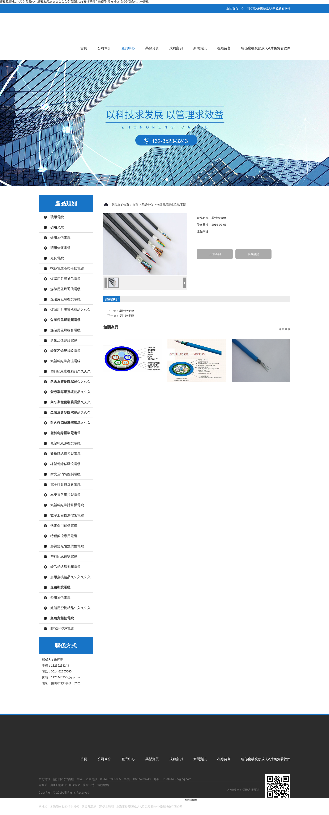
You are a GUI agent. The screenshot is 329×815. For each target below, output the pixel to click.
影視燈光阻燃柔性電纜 (67, 546)
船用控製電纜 (60, 587)
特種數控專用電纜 (63, 536)
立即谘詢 (215, 254)
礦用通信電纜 (60, 237)
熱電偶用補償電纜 (63, 525)
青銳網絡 (103, 785)
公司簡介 (104, 48)
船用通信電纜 (60, 597)
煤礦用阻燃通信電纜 (65, 278)
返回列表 (284, 329)
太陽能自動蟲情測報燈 (64, 806)
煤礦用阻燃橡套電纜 (65, 330)
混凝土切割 (106, 806)
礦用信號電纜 (60, 248)
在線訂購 (253, 254)
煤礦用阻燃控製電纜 (65, 299)
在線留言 (224, 48)
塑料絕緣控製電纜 (63, 433)
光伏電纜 (57, 258)
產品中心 (128, 48)
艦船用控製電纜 (62, 628)
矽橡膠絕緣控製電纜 (65, 453)
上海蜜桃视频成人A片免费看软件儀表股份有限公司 (149, 806)
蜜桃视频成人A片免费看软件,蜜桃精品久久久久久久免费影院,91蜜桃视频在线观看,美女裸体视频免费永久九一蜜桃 (74, 1)
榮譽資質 (152, 48)
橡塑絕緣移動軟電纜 (65, 464)
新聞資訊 (200, 48)
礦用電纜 (57, 217)
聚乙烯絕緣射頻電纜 (65, 567)
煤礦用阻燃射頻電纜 (65, 320)
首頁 (83, 48)
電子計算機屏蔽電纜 (65, 484)
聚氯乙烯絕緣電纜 (63, 340)
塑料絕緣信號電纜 (63, 556)
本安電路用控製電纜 (65, 495)
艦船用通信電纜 (62, 618)
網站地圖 (191, 800)
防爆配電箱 (89, 806)
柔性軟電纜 (126, 311)
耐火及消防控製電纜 (65, 474)
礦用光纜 (57, 227)
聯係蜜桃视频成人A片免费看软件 (268, 8)
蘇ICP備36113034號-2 (65, 785)
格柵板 (43, 806)
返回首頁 (232, 8)
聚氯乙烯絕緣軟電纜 (65, 350)
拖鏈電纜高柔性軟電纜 (67, 268)
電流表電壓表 (251, 789)
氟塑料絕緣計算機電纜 (67, 505)
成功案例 (176, 48)
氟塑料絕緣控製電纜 (65, 443)
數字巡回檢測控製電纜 (67, 515)
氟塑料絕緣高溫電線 (65, 361)
